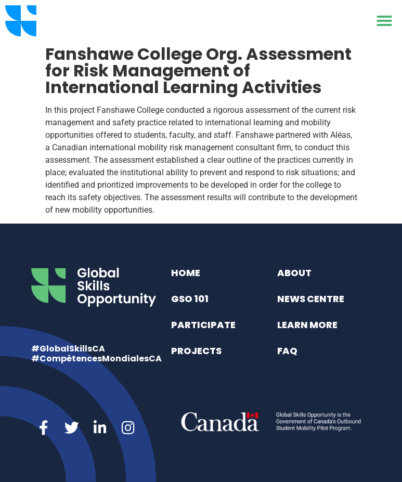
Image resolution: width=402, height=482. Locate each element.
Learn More (307, 324)
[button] (384, 20)
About (294, 272)
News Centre (310, 298)
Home (185, 272)
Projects (196, 350)
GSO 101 (190, 298)
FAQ (287, 350)
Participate (203, 324)
